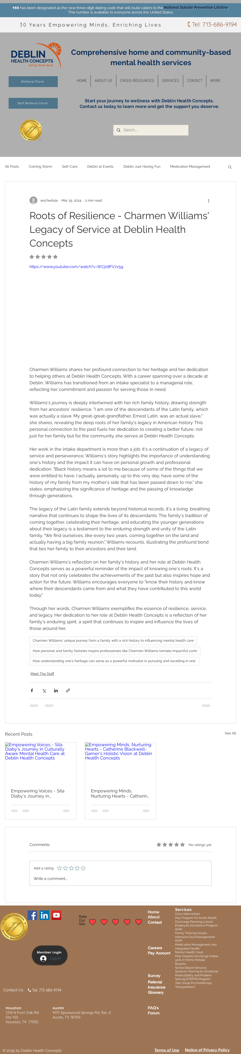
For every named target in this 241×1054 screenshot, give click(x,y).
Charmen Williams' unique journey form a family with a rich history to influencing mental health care (113, 640)
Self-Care (69, 166)
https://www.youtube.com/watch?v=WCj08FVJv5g (76, 266)
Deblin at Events (100, 166)
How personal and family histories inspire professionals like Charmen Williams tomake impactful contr (115, 651)
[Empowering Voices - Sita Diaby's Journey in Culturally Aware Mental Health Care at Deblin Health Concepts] (40, 762)
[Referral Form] (33, 81)
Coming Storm (40, 166)
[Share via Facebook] (32, 690)
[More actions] (208, 200)
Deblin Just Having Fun (141, 166)
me (156, 912)
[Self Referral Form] (33, 103)
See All (230, 733)
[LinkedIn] (44, 915)
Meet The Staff (42, 674)
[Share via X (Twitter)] (44, 690)
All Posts (12, 166)
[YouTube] (56, 915)
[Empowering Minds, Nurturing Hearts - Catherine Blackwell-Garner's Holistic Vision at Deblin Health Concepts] (120, 762)
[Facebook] (32, 915)
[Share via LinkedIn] (56, 690)
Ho (150, 912)
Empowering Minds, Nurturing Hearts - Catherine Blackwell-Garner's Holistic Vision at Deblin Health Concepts (120, 793)
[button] (103, 81)
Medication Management (190, 166)
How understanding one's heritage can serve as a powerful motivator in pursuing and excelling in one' (114, 661)
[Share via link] (68, 690)
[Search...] (150, 130)
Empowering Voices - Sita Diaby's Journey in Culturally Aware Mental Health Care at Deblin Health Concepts (37, 793)
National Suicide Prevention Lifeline (196, 7)
